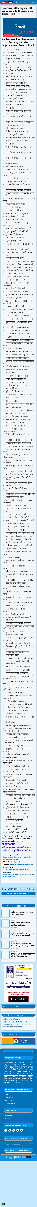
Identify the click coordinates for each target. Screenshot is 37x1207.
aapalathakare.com (24, 1159)
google (7, 1118)
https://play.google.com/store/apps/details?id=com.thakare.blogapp (17, 858)
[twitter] (17, 1130)
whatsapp (8, 1115)
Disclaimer (9, 1100)
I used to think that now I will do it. (18, 893)
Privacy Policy (10, 1103)
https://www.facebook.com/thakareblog (16, 870)
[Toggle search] (32, 2)
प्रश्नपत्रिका (13, 931)
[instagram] (24, 2)
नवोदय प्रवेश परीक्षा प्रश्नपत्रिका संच (15, 1022)
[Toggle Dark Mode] (30, 2)
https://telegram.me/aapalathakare (21, 865)
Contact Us (9, 1097)
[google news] (26, 2)
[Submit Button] (31, 1144)
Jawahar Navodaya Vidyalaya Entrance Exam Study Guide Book (19, 1025)
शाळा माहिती (14, 910)
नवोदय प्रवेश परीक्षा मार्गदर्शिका (14, 1019)
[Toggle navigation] (35, 2)
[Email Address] (16, 1144)
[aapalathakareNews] (18, 1041)
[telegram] (21, 2)
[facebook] (16, 2)
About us (8, 1094)
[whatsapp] (19, 2)
